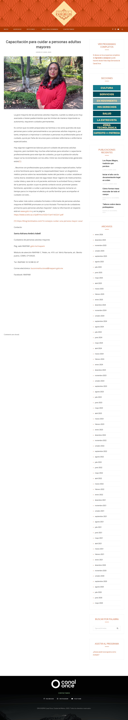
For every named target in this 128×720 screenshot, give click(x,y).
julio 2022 (98, 462)
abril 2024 (98, 348)
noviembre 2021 (100, 505)
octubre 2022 (99, 446)
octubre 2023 (99, 381)
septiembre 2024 (101, 321)
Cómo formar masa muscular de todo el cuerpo (111, 191)
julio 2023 (98, 397)
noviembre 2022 (100, 440)
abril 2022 (98, 478)
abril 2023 (98, 413)
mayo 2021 (99, 538)
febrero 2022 (99, 489)
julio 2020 (98, 592)
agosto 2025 (99, 262)
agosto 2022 (99, 457)
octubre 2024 (99, 316)
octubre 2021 (99, 511)
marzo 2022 (99, 484)
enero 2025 (99, 300)
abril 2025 (98, 283)
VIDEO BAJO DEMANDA (50, 29)
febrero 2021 (99, 554)
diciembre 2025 (100, 240)
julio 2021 (98, 527)
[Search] (122, 29)
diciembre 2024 (100, 305)
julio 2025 (98, 267)
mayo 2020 (99, 603)
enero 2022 (99, 495)
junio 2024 (98, 337)
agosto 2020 (99, 587)
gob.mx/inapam (37, 246)
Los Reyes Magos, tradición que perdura (110, 163)
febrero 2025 (99, 294)
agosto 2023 (99, 392)
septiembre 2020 (101, 581)
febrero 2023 (99, 424)
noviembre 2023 (100, 375)
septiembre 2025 (101, 256)
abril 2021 (98, 543)
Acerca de (17, 29)
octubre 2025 (99, 251)
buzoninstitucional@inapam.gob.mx (47, 268)
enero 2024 (99, 364)
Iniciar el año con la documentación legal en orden (111, 177)
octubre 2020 (99, 576)
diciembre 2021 (100, 500)
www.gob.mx (26, 211)
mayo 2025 (99, 278)
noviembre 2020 (100, 571)
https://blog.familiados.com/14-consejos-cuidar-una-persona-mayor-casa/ (50, 221)
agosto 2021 (99, 522)
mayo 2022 (99, 473)
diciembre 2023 (100, 370)
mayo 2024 (99, 343)
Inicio (6, 29)
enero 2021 (99, 560)
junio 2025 (98, 272)
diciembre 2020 (100, 565)
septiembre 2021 (101, 516)
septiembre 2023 (101, 386)
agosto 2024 (99, 327)
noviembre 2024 (100, 310)
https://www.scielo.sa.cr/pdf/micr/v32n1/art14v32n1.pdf (38, 214)
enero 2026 (99, 234)
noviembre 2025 (100, 245)
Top (64, 715)
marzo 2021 (99, 549)
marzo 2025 (99, 289)
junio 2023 (98, 402)
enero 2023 (99, 430)
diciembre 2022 (100, 435)
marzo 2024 (99, 354)
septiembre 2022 (101, 451)
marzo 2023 (99, 419)
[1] (20, 161)
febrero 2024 (99, 359)
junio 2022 (98, 467)
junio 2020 (98, 598)
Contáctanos (68, 29)
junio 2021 (98, 533)
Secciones (31, 29)
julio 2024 (98, 332)
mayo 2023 (99, 408)
